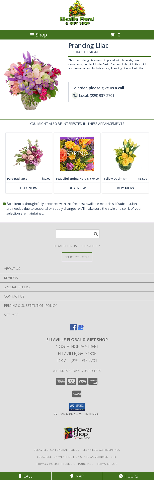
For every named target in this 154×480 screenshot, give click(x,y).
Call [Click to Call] (25, 476)
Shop (38, 34)
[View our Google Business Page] (80, 329)
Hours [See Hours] (128, 476)
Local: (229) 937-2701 (77, 360)
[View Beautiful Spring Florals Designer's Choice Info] (77, 154)
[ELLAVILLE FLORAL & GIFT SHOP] (77, 24)
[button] (77, 407)
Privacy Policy (48, 464)
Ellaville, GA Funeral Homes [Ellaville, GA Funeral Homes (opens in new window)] (56, 450)
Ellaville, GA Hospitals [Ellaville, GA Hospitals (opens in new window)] (101, 450)
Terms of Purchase (78, 464)
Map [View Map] (77, 476)
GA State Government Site (96, 457)
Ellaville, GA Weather (54, 457)
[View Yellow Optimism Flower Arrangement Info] (125, 154)
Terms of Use (107, 464)
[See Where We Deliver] (77, 257)
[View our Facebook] (73, 329)
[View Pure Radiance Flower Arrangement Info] (29, 154)
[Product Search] (77, 233)
